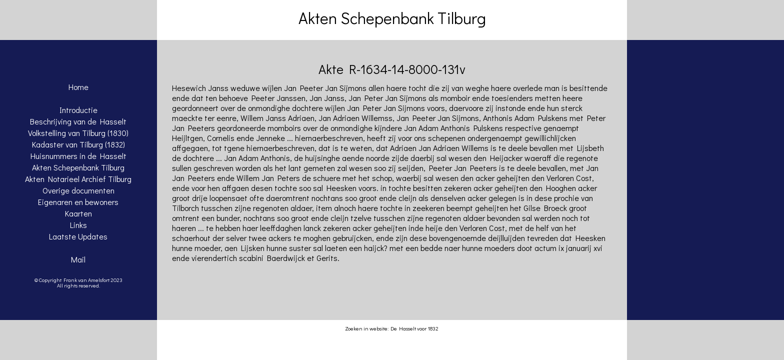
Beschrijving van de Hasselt (78, 121)
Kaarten (78, 213)
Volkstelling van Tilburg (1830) (78, 133)
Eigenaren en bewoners (78, 201)
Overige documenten (78, 190)
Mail (78, 259)
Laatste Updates (78, 236)
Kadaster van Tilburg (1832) (78, 144)
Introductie (79, 109)
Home (78, 87)
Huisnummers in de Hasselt (78, 155)
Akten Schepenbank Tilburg (78, 167)
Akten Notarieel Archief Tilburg (78, 179)
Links (78, 225)
